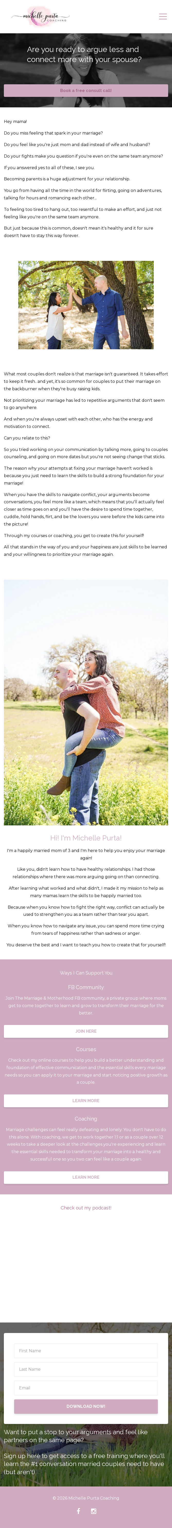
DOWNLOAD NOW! (86, 1406)
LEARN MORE (86, 1100)
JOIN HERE (86, 1031)
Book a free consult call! (86, 90)
